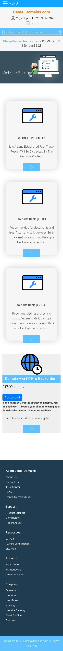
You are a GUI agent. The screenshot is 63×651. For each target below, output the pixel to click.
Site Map (11, 548)
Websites (11, 595)
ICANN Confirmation (18, 543)
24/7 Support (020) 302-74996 (35, 18)
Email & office (14, 615)
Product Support (15, 512)
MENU (13, 3)
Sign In (34, 23)
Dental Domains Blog (18, 497)
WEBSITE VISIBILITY (31, 138)
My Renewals (13, 569)
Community (13, 517)
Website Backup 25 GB (31, 305)
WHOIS (10, 538)
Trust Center (13, 487)
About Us (11, 477)
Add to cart (12, 397)
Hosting (10, 605)
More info (31, 167)
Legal (9, 491)
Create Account (15, 574)
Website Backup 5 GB (31, 219)
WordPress (12, 600)
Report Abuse (14, 522)
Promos (10, 620)
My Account (13, 564)
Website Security (15, 610)
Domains (11, 590)
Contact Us (12, 482)
